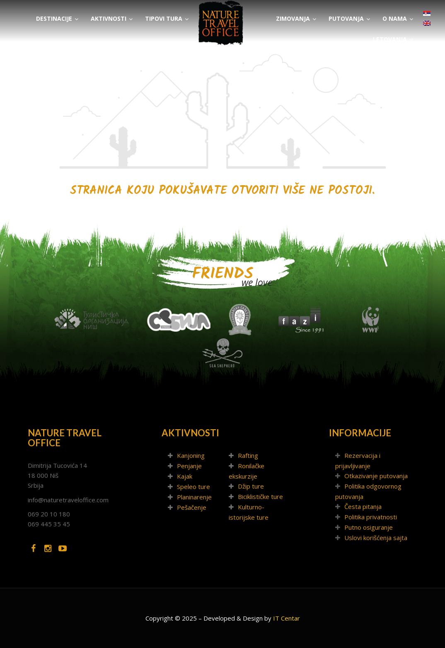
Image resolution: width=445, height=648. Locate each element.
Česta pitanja (363, 506)
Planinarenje (194, 497)
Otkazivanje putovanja (376, 476)
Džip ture (251, 486)
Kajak (184, 476)
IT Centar (286, 618)
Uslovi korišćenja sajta (375, 537)
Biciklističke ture (260, 496)
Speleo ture (193, 486)
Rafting (248, 455)
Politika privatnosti (370, 517)
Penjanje (189, 466)
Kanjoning (191, 455)
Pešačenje (191, 507)
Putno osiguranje (368, 527)
